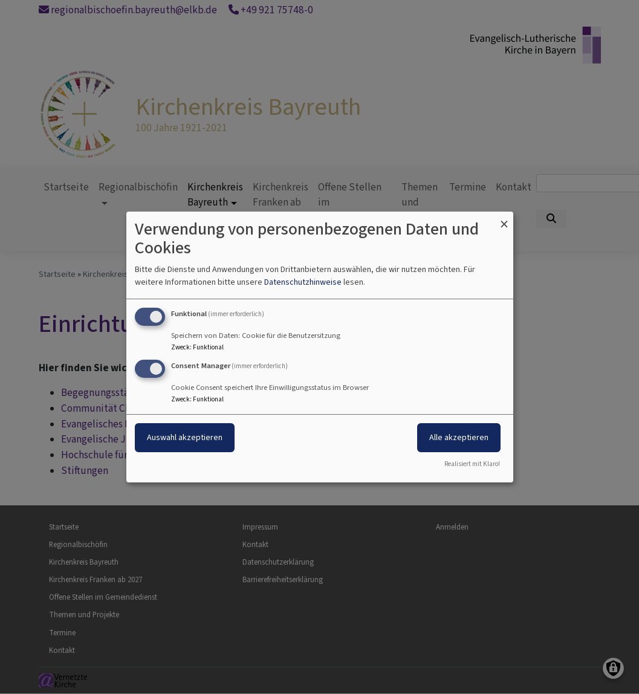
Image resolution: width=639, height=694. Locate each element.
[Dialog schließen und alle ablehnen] (504, 219)
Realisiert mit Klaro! (472, 464)
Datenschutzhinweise (303, 282)
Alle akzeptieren (458, 437)
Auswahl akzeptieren (184, 437)
